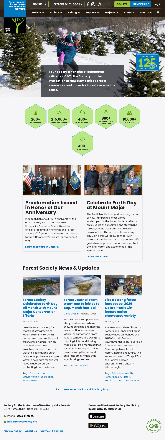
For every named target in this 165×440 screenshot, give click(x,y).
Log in (157, 4)
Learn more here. (97, 256)
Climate (34, 373)
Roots (128, 12)
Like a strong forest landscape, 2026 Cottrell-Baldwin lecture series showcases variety (120, 308)
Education (118, 373)
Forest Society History (118, 377)
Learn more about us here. (42, 246)
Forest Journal (79, 365)
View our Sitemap (51, 431)
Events (144, 12)
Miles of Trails (82, 116)
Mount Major (30, 380)
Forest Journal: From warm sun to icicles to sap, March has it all (81, 304)
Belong (72, 12)
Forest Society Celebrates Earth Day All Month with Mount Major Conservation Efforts (40, 308)
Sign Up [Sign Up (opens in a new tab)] (37, 4)
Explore (54, 12)
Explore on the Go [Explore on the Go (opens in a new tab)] (66, 4)
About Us (31, 431)
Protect (36, 12)
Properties (35, 116)
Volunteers (82, 143)
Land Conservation (34, 375)
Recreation (47, 377)
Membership (141, 4)
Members (129, 116)
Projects (110, 12)
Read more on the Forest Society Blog (82, 389)
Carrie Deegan (71, 313)
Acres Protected (59, 116)
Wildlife (129, 373)
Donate (122, 4)
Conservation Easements (106, 116)
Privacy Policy (12, 431)
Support (91, 12)
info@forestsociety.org (22, 421)
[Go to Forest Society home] (15, 16)
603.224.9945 (25, 416)
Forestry (110, 380)
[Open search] (158, 12)
